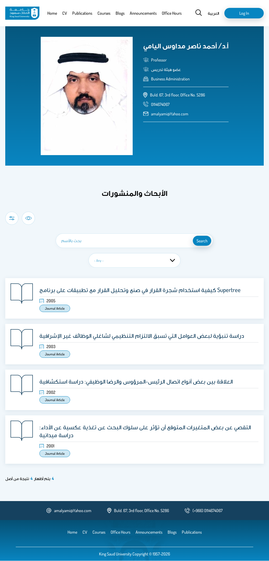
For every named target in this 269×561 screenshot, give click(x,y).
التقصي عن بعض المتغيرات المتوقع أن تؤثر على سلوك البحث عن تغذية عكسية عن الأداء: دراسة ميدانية (145, 430)
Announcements (143, 13)
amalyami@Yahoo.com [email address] (169, 113)
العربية (213, 13)
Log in (244, 13)
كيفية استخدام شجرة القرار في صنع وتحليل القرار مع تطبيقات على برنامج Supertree (140, 289)
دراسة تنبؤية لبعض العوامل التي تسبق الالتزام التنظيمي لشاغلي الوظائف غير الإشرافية (141, 335)
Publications (82, 13)
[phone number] (160, 104)
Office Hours (172, 13)
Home (52, 13)
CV (64, 13)
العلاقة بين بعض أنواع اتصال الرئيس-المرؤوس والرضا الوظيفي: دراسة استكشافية (136, 381)
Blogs (120, 13)
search (202, 240)
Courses (103, 13)
